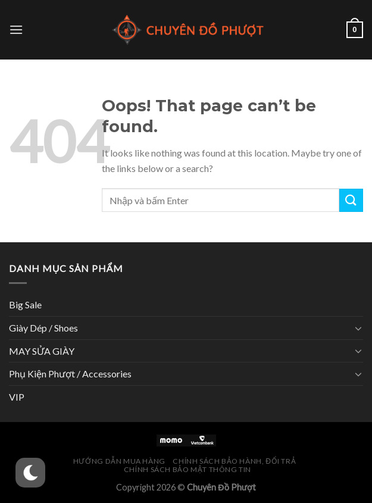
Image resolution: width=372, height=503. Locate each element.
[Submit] (351, 200)
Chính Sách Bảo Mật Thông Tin (187, 469)
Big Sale (25, 304)
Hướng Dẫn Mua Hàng (119, 461)
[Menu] (16, 29)
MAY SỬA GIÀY (41, 351)
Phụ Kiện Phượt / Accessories (70, 373)
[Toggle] (358, 328)
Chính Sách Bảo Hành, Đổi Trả (234, 461)
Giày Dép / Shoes (43, 327)
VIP (16, 396)
